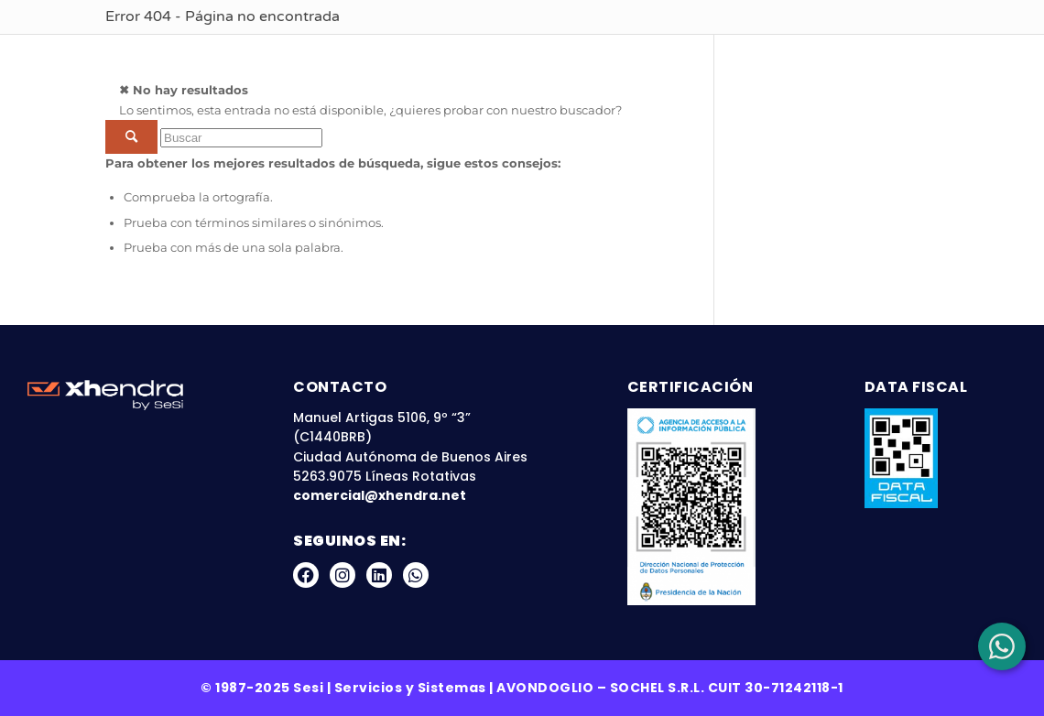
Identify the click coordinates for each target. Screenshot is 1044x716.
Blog (737, 55)
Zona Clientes (839, 55)
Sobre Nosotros (397, 55)
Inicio (280, 55)
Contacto (964, 55)
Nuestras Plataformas (591, 55)
